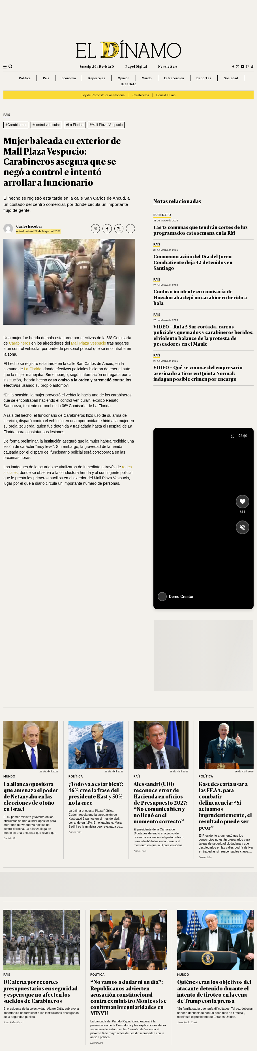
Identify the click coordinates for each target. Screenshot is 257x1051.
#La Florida (74, 125)
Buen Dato (128, 84)
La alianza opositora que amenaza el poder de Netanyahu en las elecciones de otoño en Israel (30, 796)
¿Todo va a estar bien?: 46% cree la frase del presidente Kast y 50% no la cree (95, 793)
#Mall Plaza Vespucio (106, 125)
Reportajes (96, 78)
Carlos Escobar (29, 226)
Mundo (147, 78)
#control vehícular (46, 125)
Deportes (203, 78)
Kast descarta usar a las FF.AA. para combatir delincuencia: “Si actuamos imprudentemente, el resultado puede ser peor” (225, 805)
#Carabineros (15, 125)
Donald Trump (165, 95)
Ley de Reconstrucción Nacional (103, 95)
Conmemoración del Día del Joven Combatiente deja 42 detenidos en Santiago (192, 262)
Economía (69, 78)
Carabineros (140, 95)
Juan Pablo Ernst (13, 1022)
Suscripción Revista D (97, 66)
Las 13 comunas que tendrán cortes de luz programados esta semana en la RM (200, 229)
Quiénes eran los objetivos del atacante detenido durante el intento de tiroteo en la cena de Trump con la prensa (214, 991)
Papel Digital (136, 66)
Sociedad (231, 78)
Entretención (174, 78)
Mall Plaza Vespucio (88, 343)
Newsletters (167, 66)
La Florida (33, 369)
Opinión (123, 78)
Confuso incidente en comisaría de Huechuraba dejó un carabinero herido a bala (200, 297)
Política (25, 78)
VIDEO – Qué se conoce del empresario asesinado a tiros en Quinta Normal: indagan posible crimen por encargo (198, 373)
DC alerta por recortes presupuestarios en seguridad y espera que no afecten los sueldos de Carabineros (40, 991)
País (46, 78)
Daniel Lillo (9, 838)
